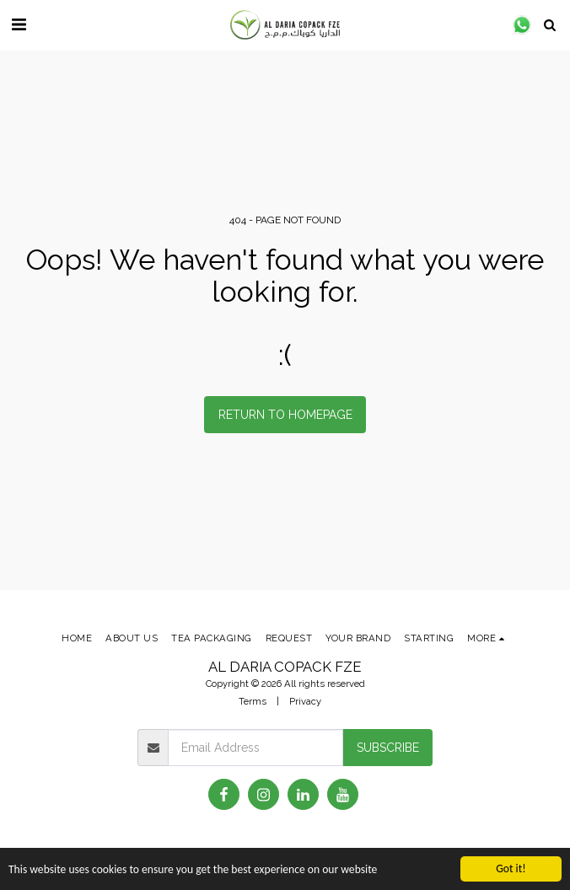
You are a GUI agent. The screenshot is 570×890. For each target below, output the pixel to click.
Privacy (305, 701)
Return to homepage (285, 414)
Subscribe (388, 747)
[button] (18, 24)
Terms (252, 701)
